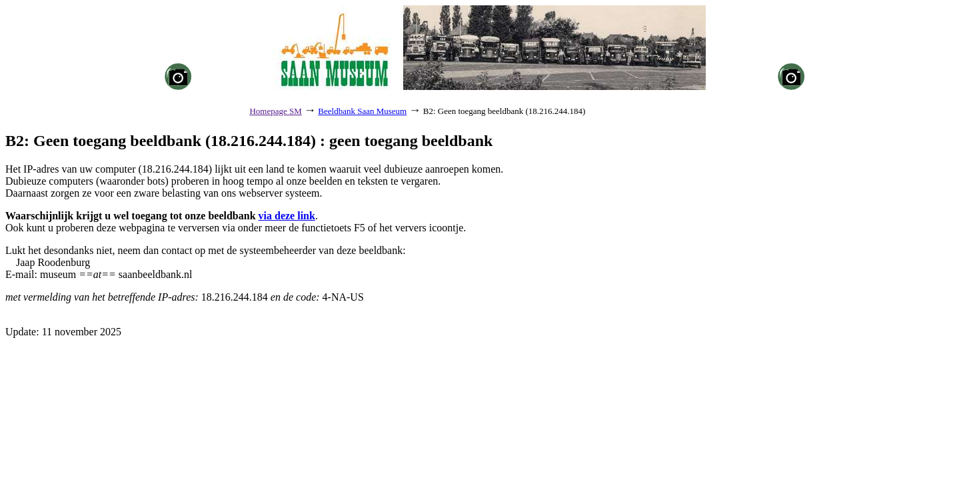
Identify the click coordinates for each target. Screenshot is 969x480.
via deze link (287, 215)
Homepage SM (275, 111)
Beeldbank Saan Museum (362, 111)
